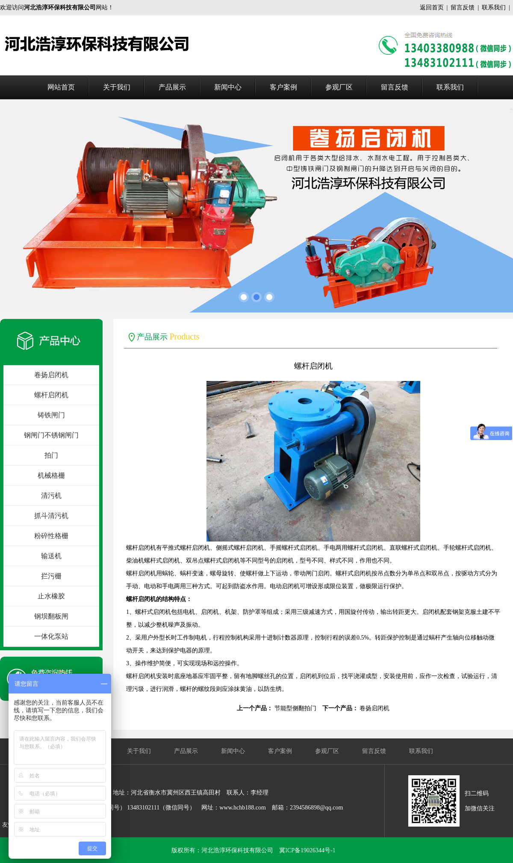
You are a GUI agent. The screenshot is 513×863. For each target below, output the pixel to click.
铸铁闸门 (51, 415)
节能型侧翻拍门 (295, 708)
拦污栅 (51, 576)
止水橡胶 (51, 596)
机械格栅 (51, 475)
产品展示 (172, 87)
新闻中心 (228, 87)
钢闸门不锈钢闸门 (51, 435)
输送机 (51, 555)
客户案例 (283, 87)
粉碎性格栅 (51, 535)
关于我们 (116, 87)
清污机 (51, 495)
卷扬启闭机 (51, 374)
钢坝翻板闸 (51, 616)
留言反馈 (463, 7)
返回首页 (432, 7)
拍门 (51, 455)
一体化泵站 (51, 636)
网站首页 (61, 87)
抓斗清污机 (51, 515)
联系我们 (494, 7)
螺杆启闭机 (51, 395)
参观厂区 (339, 87)
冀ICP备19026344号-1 (307, 850)
